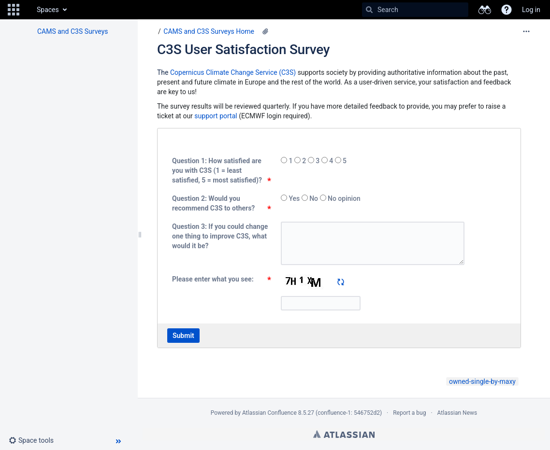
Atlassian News (457, 412)
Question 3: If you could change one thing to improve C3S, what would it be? (220, 236)
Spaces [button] (48, 10)
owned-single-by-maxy (482, 381)
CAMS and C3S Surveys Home (208, 31)
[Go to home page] (27, 9)
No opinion (343, 198)
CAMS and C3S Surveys (72, 31)
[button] (13, 9)
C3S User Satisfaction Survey (243, 49)
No (314, 198)
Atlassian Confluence (269, 412)
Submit (183, 335)
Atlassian (344, 434)
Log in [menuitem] (531, 10)
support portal (215, 116)
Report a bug (409, 412)
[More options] (526, 31)
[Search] (369, 10)
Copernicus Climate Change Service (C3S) (233, 72)
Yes (294, 198)
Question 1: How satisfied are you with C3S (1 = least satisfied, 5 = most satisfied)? (217, 170)
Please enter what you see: (213, 279)
